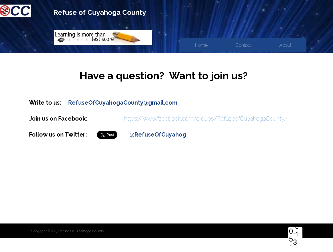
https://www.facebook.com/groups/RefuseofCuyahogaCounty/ (205, 118)
